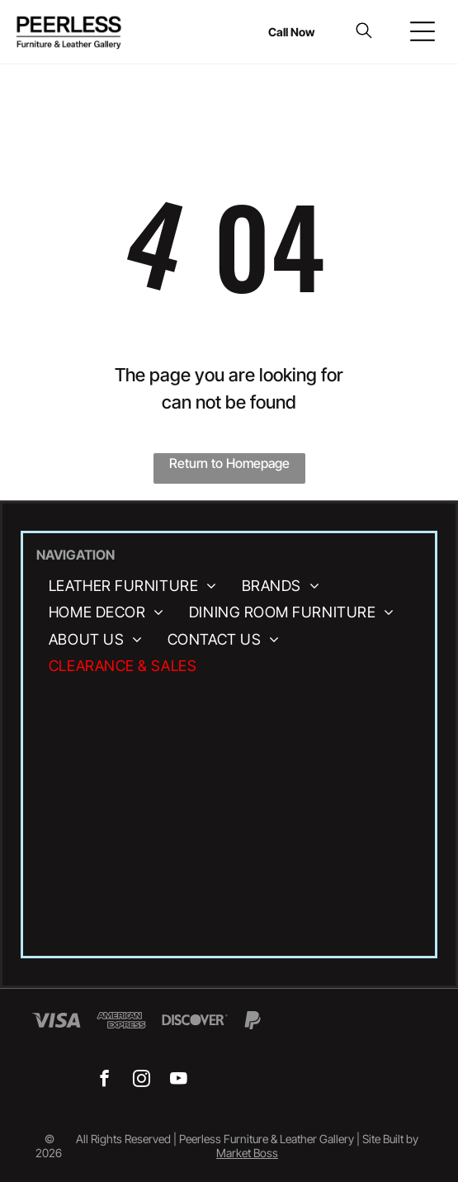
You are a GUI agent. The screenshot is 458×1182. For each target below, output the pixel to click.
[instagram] (141, 1080)
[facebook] (104, 1080)
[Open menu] (422, 31)
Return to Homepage (229, 463)
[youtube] (178, 1080)
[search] (364, 31)
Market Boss (247, 1153)
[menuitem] (132, 586)
